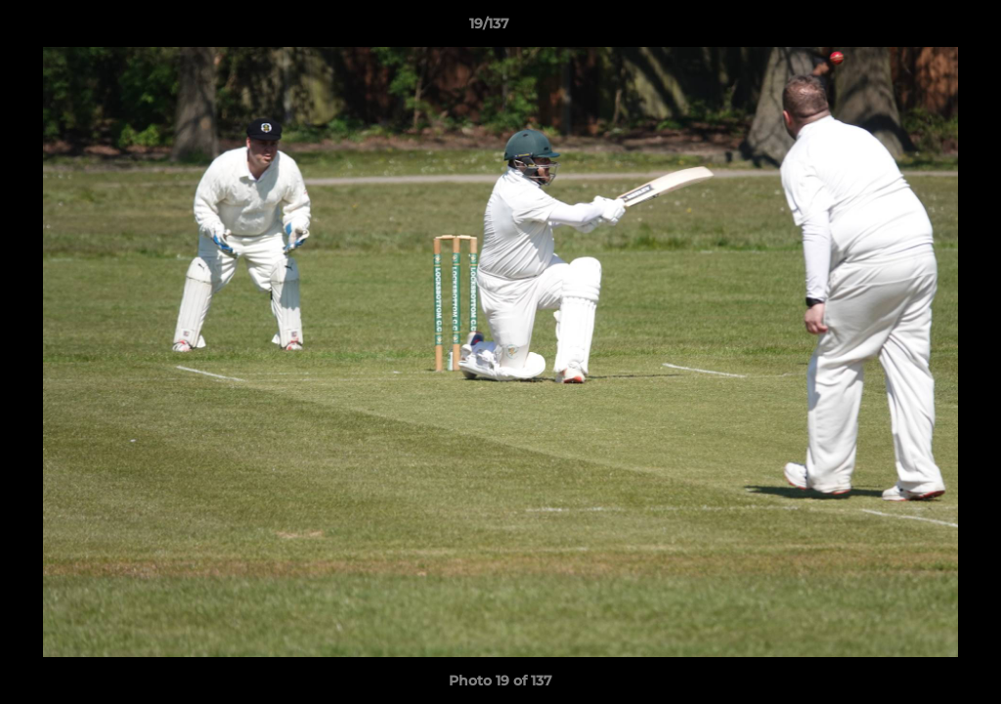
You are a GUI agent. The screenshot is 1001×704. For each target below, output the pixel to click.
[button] (919, 28)
